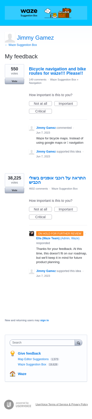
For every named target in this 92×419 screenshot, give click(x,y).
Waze (22, 374)
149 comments (37, 79)
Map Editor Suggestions (34, 359)
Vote (14, 81)
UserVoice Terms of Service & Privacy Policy (61, 404)
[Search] (78, 342)
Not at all (43, 104)
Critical (43, 111)
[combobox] (43, 342)
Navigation (35, 82)
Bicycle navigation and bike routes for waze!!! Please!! (57, 71)
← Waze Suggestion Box (21, 45)
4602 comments (38, 188)
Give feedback (29, 353)
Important (68, 104)
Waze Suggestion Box (63, 79)
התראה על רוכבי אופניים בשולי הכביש (57, 180)
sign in (44, 320)
